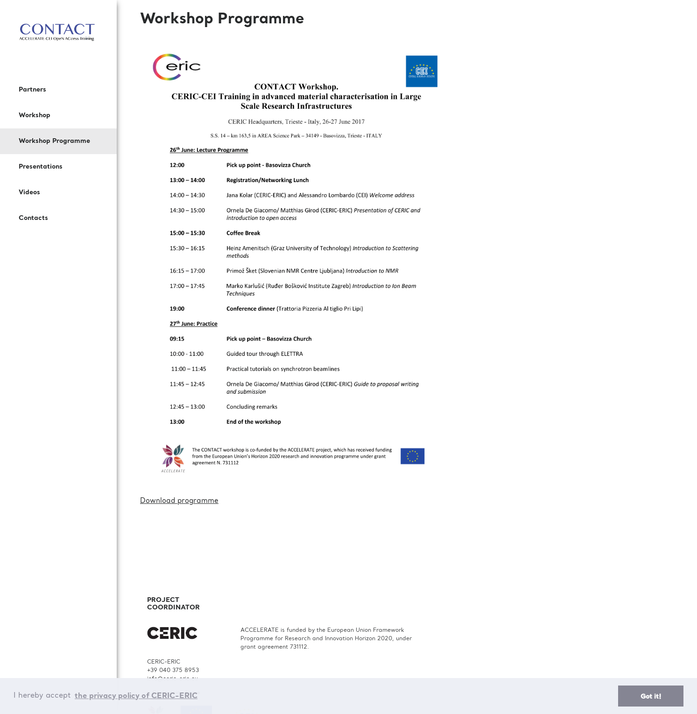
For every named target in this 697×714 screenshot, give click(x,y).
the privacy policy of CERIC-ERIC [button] (136, 696)
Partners (32, 89)
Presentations (41, 166)
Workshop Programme (54, 141)
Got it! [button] (651, 696)
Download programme (179, 501)
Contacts (33, 218)
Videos (29, 192)
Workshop (34, 115)
